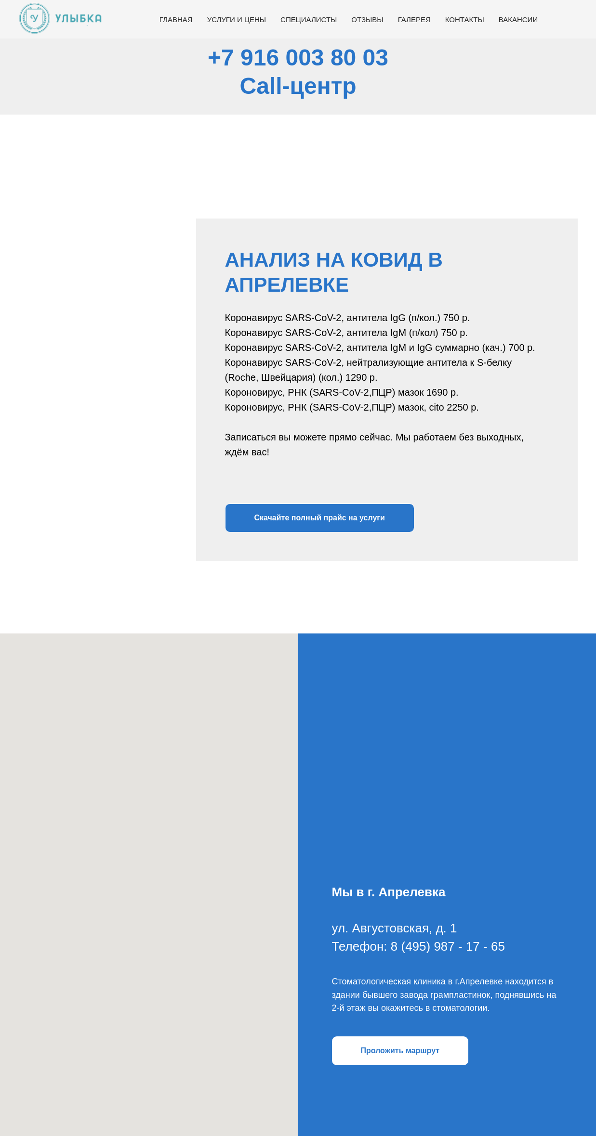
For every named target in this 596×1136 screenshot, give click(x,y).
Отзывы (367, 19)
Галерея (414, 19)
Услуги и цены (236, 19)
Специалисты (308, 19)
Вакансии (518, 19)
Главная (176, 19)
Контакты (464, 19)
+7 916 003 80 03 (298, 57)
